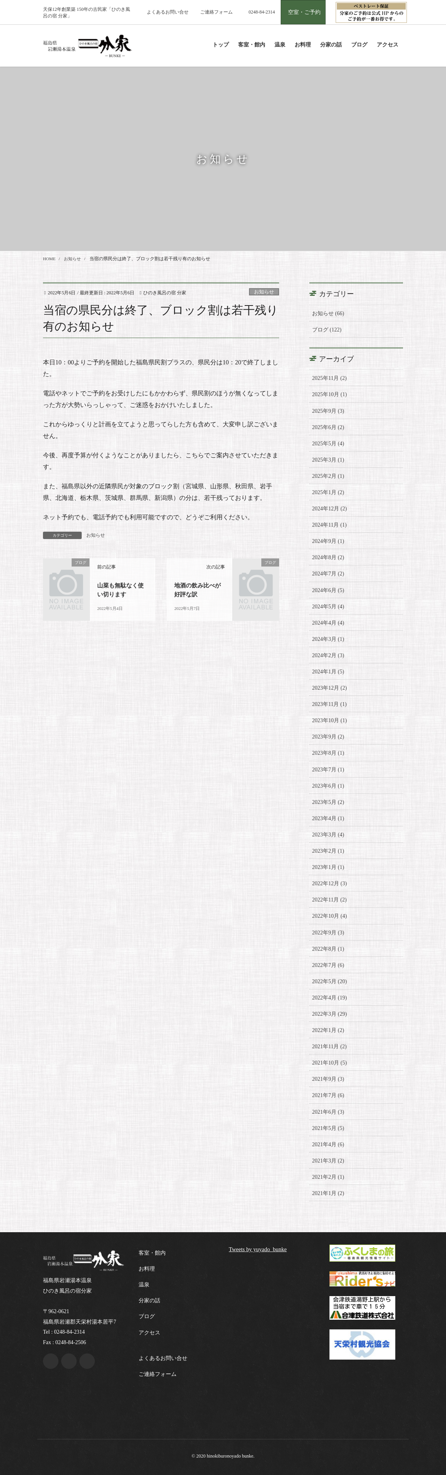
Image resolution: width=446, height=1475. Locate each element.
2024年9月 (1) (328, 541)
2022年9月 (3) (328, 933)
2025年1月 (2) (328, 492)
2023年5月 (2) (328, 802)
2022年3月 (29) (329, 1014)
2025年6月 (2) (328, 427)
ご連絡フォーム (216, 12)
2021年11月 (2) (329, 1046)
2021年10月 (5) (329, 1063)
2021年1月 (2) (328, 1193)
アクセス (149, 1333)
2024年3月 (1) (328, 639)
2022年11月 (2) (329, 900)
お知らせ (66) (328, 313)
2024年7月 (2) (328, 574)
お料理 (147, 1269)
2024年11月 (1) (329, 525)
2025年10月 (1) (329, 394)
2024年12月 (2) (329, 509)
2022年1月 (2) (328, 1030)
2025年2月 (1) (328, 476)
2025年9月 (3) (328, 411)
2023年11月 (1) (329, 704)
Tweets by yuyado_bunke (260, 1249)
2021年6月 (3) (328, 1112)
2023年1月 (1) (328, 867)
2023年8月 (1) (328, 753)
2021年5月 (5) (328, 1128)
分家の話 (149, 1300)
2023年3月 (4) (328, 835)
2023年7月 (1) (328, 770)
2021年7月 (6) (328, 1095)
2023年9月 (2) (328, 737)
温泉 (144, 1285)
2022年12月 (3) (329, 883)
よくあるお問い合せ (168, 12)
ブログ (147, 1316)
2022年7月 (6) (328, 965)
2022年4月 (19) (329, 998)
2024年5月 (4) (328, 607)
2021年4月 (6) (328, 1144)
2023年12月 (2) (329, 688)
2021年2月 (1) (328, 1177)
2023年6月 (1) (328, 786)
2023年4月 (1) (328, 818)
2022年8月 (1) (328, 949)
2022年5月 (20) (329, 981)
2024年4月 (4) (328, 623)
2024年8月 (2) (328, 557)
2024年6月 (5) (328, 590)
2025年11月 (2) (329, 378)
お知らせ (264, 292)
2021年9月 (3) (328, 1079)
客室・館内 (152, 1253)
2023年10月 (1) (329, 720)
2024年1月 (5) (328, 672)
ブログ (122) (326, 330)
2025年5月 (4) (328, 443)
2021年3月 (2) (328, 1161)
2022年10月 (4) (329, 916)
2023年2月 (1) (328, 851)
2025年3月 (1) (328, 460)
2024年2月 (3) (328, 655)
